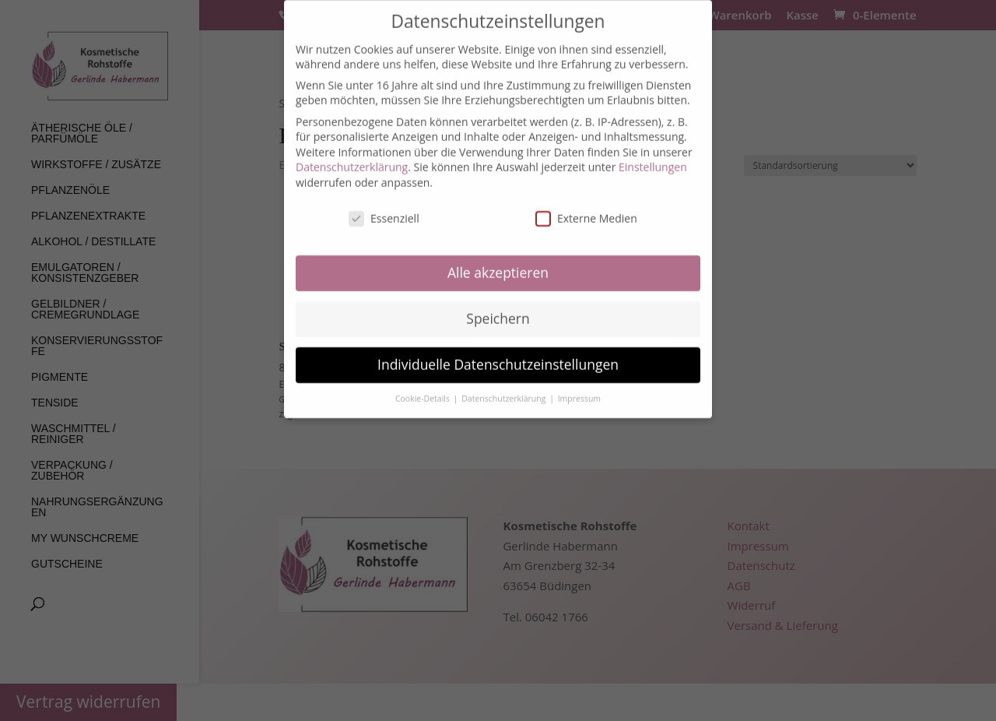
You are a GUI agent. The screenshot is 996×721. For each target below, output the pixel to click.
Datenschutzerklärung (352, 156)
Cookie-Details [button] (423, 388)
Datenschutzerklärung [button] (504, 388)
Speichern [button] (497, 308)
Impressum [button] (579, 388)
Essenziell (384, 208)
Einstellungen (653, 156)
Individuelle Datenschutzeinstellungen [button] (498, 354)
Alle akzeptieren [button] (498, 262)
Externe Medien (586, 208)
